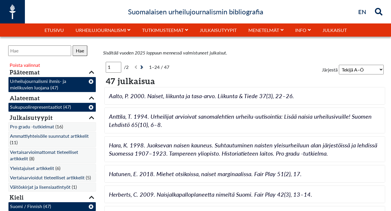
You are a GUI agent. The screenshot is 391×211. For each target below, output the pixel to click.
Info (300, 30)
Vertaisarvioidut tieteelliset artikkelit (47, 177)
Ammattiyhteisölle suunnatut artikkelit (49, 136)
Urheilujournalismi (101, 30)
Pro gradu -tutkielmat (32, 126)
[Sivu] (113, 67)
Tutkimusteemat (163, 30)
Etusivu (54, 30)
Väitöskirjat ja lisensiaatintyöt (40, 187)
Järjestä (330, 69)
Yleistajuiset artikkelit (32, 168)
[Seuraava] (142, 67)
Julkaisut (334, 30)
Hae (80, 50)
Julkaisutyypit (218, 30)
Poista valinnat (25, 65)
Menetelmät (263, 30)
